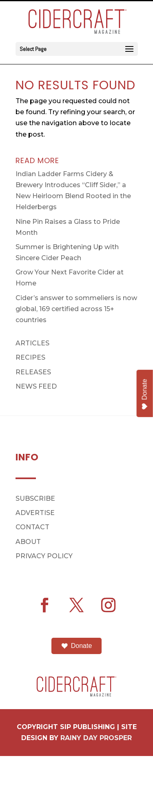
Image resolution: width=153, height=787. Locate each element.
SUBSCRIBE (35, 498)
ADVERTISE (35, 513)
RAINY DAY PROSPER (96, 738)
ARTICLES (32, 343)
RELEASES (33, 372)
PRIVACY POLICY (44, 556)
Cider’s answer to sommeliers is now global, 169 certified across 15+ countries (76, 309)
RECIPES (30, 357)
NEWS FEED (36, 386)
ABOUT (28, 542)
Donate (76, 646)
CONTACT (32, 527)
